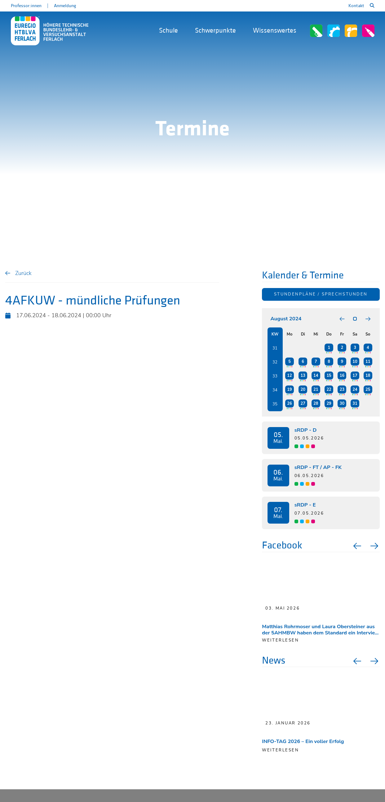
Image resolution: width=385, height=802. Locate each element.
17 (354, 375)
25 (367, 389)
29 (328, 403)
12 (289, 375)
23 (342, 389)
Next (375, 546)
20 (302, 389)
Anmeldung (65, 6)
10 (354, 361)
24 (354, 389)
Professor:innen (26, 6)
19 (289, 389)
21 (315, 389)
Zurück (23, 273)
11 (367, 361)
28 (315, 403)
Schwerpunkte (215, 30)
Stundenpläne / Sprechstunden (321, 294)
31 (354, 403)
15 (328, 375)
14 (315, 375)
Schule (168, 30)
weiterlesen (280, 640)
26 (289, 403)
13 (302, 375)
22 (328, 389)
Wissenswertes (274, 30)
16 (342, 375)
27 (302, 403)
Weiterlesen (280, 750)
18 (367, 375)
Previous (356, 546)
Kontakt (356, 6)
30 (342, 403)
